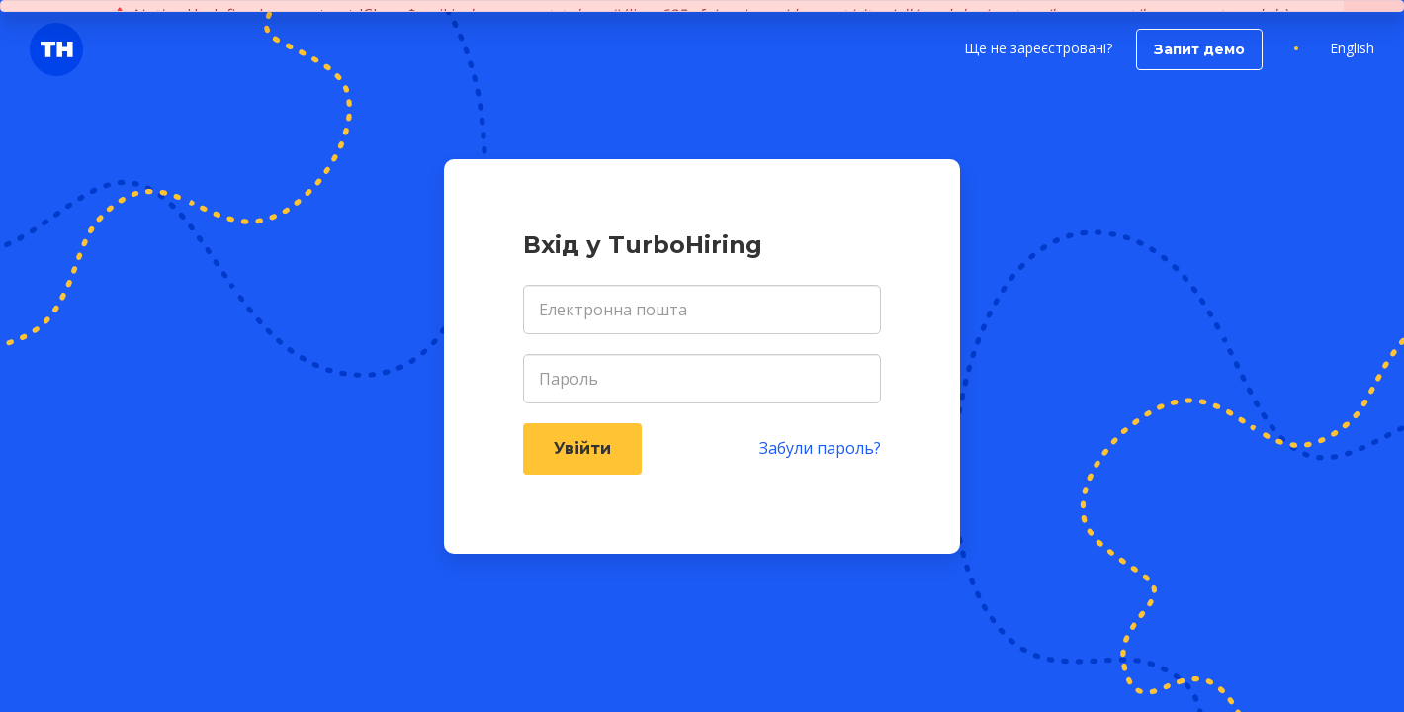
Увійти (582, 448)
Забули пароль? (820, 448)
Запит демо (1199, 49)
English (1352, 48)
